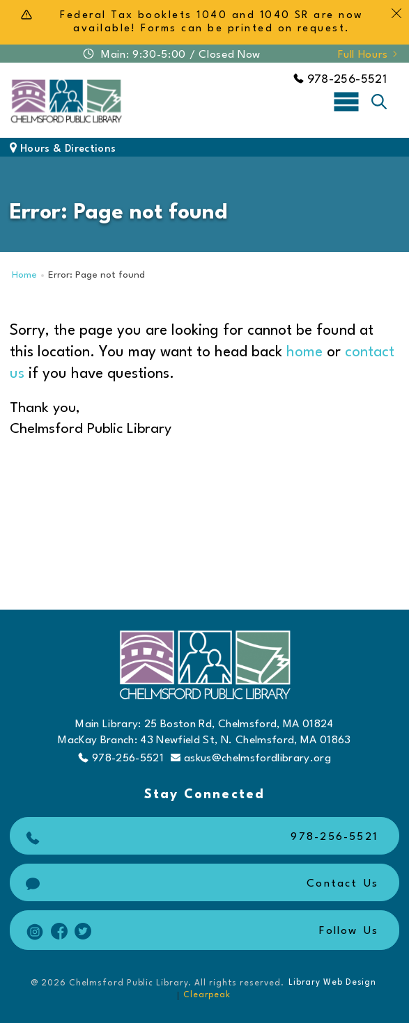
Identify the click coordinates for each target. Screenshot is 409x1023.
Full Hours (368, 55)
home (304, 352)
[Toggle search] (379, 101)
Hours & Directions (63, 149)
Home (24, 275)
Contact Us (200, 884)
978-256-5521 (340, 80)
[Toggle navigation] (346, 101)
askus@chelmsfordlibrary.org (251, 758)
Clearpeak (207, 995)
